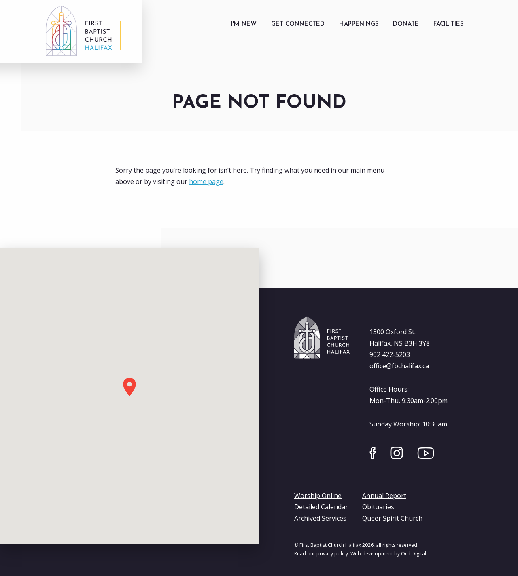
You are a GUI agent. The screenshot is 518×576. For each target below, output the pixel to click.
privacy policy (332, 553)
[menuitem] (244, 24)
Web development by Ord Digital (388, 553)
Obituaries (378, 506)
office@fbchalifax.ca (399, 365)
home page (206, 181)
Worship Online (318, 495)
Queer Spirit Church (392, 518)
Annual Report (384, 495)
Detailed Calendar (321, 506)
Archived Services (320, 518)
